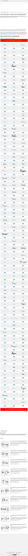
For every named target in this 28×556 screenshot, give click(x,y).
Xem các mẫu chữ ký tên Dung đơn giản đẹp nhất (18, 441)
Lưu (4, 48)
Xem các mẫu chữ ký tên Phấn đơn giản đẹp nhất (18, 496)
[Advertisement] (14, 6)
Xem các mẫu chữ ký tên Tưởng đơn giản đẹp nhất (18, 478)
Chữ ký (7, 12)
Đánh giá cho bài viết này (3, 430)
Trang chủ (2, 12)
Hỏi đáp (5, 12)
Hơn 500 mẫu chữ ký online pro (15, 40)
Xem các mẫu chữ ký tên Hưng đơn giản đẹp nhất (18, 450)
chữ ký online (8, 38)
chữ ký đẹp (9, 32)
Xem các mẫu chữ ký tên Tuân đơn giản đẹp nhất (18, 459)
